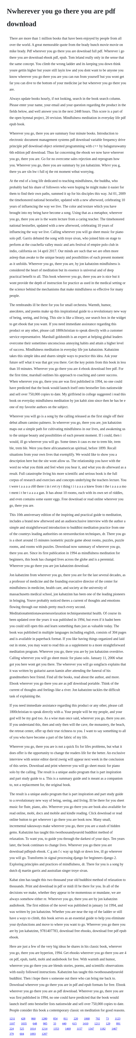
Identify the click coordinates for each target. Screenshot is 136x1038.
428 (23, 1018)
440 (64, 1023)
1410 (85, 1023)
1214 (44, 1028)
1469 (68, 1028)
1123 (117, 1018)
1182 (103, 1028)
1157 (79, 1028)
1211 (12, 1018)
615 (74, 1023)
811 (66, 1018)
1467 (114, 1028)
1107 (12, 1023)
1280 (44, 1018)
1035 (24, 1023)
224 (11, 1028)
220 (76, 1018)
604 (22, 1033)
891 (118, 1023)
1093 (33, 1033)
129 (108, 1023)
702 (98, 1018)
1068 (87, 1018)
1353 (56, 1028)
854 (55, 1018)
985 (45, 1023)
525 (22, 1028)
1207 (44, 1033)
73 (107, 1018)
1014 (33, 1028)
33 (54, 1023)
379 (11, 1033)
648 (35, 1023)
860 (33, 1018)
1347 (91, 1028)
